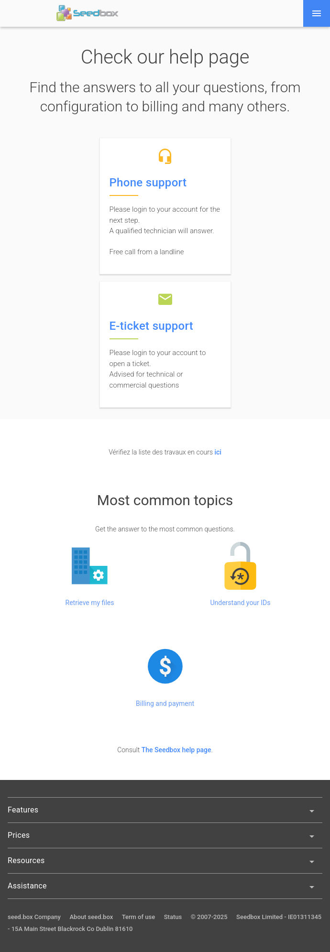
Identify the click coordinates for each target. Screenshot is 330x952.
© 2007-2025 (209, 916)
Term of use (138, 916)
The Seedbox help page (176, 750)
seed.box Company (34, 916)
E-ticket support (152, 326)
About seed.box (91, 916)
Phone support (148, 182)
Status (173, 916)
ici (217, 452)
